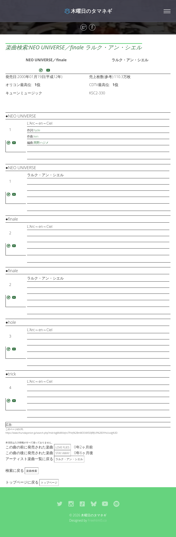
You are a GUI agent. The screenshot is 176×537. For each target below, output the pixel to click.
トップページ (49, 482)
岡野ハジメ (41, 142)
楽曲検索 (31, 471)
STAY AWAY (62, 453)
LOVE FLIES (62, 447)
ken (36, 136)
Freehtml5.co (97, 520)
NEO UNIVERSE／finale (46, 59)
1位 (37, 84)
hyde (37, 130)
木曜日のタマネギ (88, 10)
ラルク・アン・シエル (130, 59)
